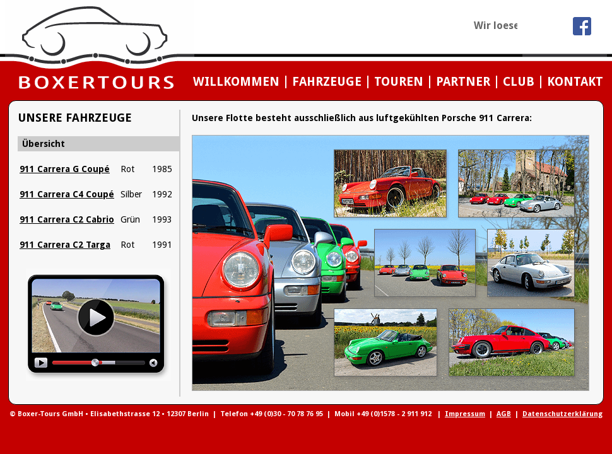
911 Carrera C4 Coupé (67, 194)
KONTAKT (575, 81)
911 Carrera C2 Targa (65, 245)
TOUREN (398, 81)
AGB (504, 414)
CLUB (518, 81)
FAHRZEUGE (327, 81)
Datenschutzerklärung (562, 414)
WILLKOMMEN (236, 81)
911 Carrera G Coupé (65, 169)
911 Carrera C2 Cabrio (67, 219)
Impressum (465, 414)
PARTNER (463, 81)
